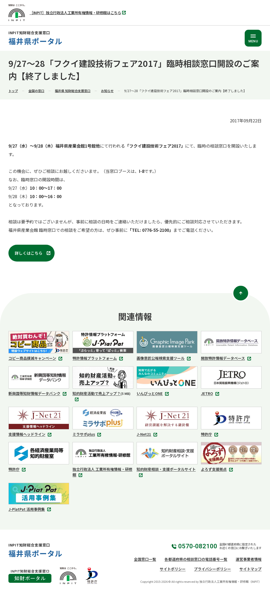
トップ (13, 90)
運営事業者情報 (249, 559)
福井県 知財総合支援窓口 (72, 90)
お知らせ (107, 90)
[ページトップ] (240, 293)
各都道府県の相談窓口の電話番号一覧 (196, 559)
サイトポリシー (173, 568)
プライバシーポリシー (212, 568)
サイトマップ (250, 568)
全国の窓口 (36, 90)
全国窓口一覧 (145, 559)
